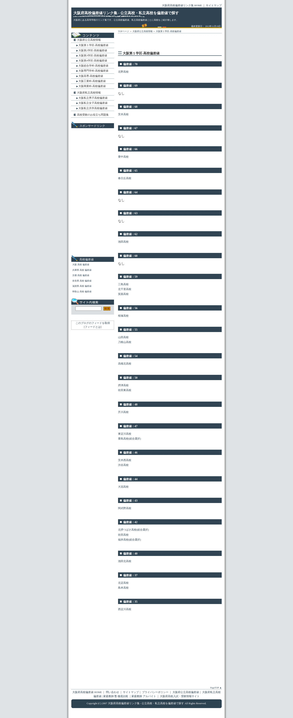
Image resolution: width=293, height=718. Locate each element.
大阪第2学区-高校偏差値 (92, 50)
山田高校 (123, 337)
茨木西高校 (124, 460)
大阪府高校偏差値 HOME (87, 692)
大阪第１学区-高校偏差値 (168, 31)
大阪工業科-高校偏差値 (92, 81)
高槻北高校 (124, 363)
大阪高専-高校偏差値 (90, 75)
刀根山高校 (124, 342)
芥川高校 (123, 412)
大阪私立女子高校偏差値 (92, 102)
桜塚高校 (123, 315)
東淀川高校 (124, 433)
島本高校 (123, 587)
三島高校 (123, 284)
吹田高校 (123, 534)
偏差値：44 (130, 479)
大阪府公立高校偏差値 (186, 692)
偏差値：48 (130, 404)
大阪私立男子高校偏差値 (92, 97)
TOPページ (123, 31)
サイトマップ (214, 5)
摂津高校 (123, 385)
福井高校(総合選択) (129, 539)
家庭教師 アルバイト (143, 696)
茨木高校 (123, 114)
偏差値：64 (130, 192)
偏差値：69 (130, 85)
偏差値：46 (130, 452)
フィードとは (93, 327)
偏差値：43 (130, 500)
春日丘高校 (124, 178)
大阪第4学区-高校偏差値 (92, 60)
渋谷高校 (123, 465)
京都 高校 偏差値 (80, 275)
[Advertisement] (165, 43)
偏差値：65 (130, 170)
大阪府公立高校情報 (142, 31)
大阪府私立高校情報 (89, 92)
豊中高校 (123, 156)
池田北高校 (124, 561)
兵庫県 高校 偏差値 (81, 270)
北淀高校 (123, 582)
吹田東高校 (124, 390)
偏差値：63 (130, 213)
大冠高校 (123, 486)
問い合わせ (113, 692)
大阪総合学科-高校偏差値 (93, 65)
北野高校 (123, 71)
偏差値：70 (130, 64)
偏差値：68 (130, 106)
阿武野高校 (124, 508)
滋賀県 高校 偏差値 (81, 286)
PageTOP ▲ (216, 687)
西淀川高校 (124, 609)
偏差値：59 (130, 276)
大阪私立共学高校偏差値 (92, 108)
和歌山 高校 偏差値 (81, 291)
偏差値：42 (130, 522)
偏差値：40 (130, 553)
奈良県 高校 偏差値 (81, 280)
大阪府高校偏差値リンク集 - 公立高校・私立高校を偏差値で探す (126, 13)
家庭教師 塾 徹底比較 (116, 696)
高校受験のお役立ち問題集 (93, 114)
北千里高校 (124, 289)
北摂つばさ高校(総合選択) (133, 529)
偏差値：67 (130, 128)
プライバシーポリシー (155, 692)
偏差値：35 (130, 601)
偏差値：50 (130, 377)
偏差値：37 (130, 575)
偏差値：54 (130, 356)
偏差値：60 (130, 255)
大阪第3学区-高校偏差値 (92, 55)
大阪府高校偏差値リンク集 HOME (182, 5)
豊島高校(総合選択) (129, 438)
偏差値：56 (130, 308)
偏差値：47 (130, 426)
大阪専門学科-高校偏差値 (93, 70)
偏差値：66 (130, 149)
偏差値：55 (130, 329)
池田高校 (123, 241)
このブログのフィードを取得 (93, 323)
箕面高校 (123, 294)
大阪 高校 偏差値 (80, 264)
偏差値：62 (130, 234)
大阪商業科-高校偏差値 (92, 86)
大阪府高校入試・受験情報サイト (180, 696)
